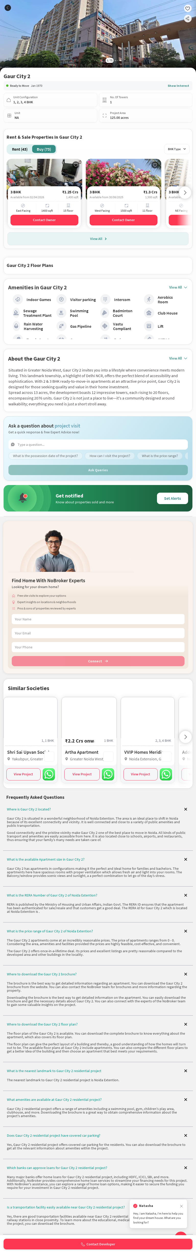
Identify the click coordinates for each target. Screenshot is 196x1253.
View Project (23, 773)
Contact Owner (44, 220)
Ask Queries (98, 469)
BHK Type (177, 149)
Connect (98, 660)
